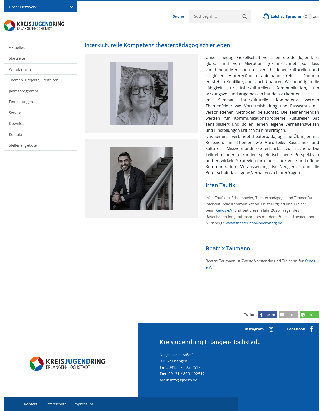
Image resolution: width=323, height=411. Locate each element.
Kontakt (15, 134)
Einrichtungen (41, 101)
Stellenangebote (23, 145)
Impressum (83, 403)
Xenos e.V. (224, 210)
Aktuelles (17, 47)
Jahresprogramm (23, 90)
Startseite (17, 58)
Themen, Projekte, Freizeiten (41, 79)
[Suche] (244, 16)
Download (18, 123)
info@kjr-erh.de (183, 379)
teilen (271, 315)
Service (41, 112)
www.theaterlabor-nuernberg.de (254, 222)
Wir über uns (41, 69)
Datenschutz (55, 403)
